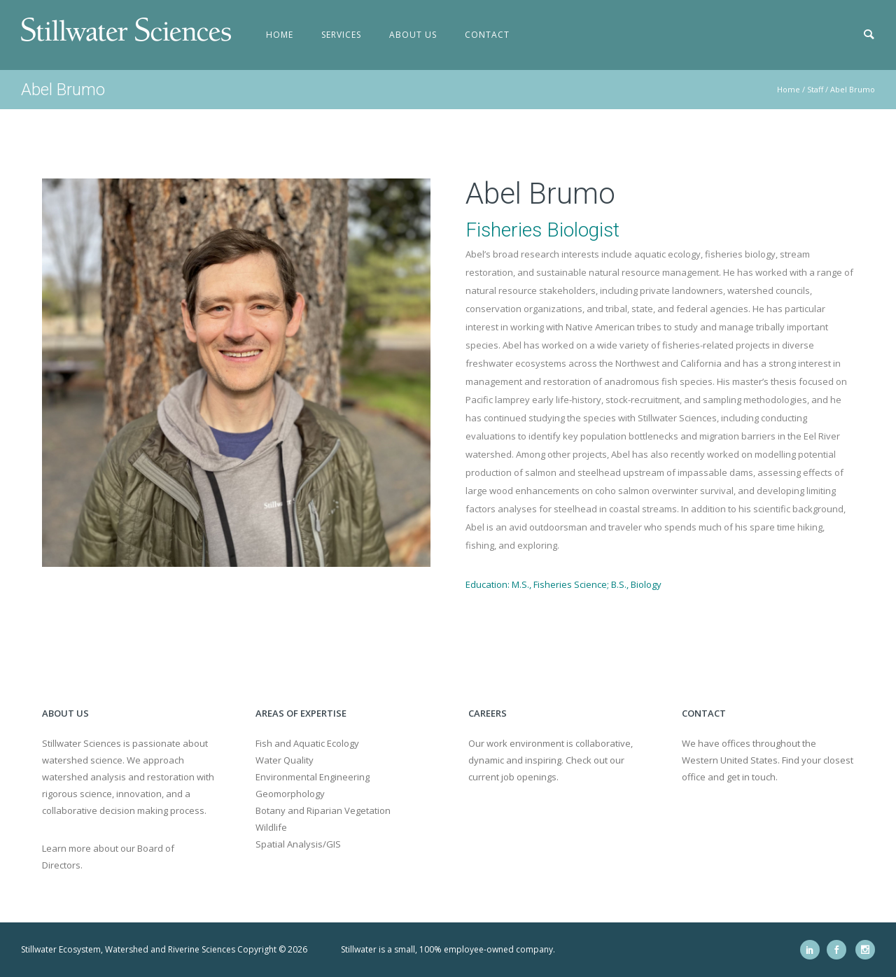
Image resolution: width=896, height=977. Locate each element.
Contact (487, 35)
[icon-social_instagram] (865, 950)
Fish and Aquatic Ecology (307, 743)
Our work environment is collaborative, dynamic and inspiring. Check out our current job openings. (550, 760)
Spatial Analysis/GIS (298, 844)
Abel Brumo (852, 89)
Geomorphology (290, 793)
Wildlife (271, 827)
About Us (413, 35)
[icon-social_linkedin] (813, 950)
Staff (815, 89)
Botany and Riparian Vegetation (323, 810)
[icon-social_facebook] (840, 950)
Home (279, 35)
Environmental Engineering (312, 777)
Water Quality (284, 760)
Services (341, 35)
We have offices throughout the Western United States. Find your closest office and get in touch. (767, 760)
